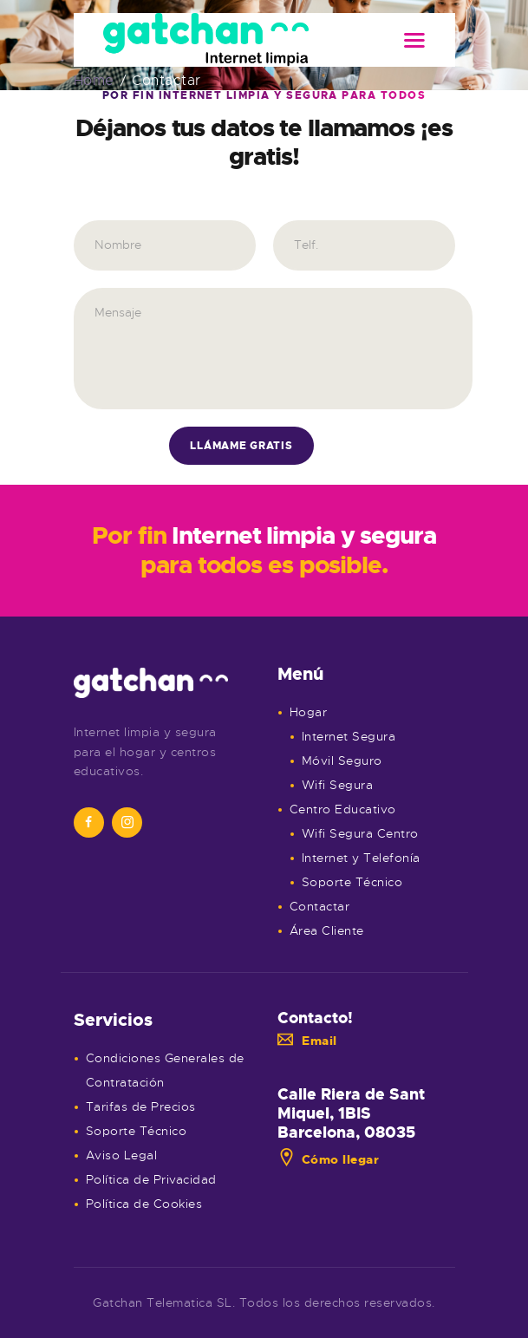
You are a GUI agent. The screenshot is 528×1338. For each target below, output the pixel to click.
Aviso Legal (122, 1155)
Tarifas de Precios (141, 1106)
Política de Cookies (144, 1203)
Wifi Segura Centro (360, 833)
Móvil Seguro (342, 760)
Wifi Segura (338, 785)
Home (94, 81)
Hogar (309, 712)
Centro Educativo (343, 809)
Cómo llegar (328, 1159)
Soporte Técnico (352, 882)
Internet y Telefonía (361, 857)
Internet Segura (349, 736)
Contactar (320, 906)
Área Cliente (327, 930)
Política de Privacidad (151, 1179)
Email (307, 1040)
